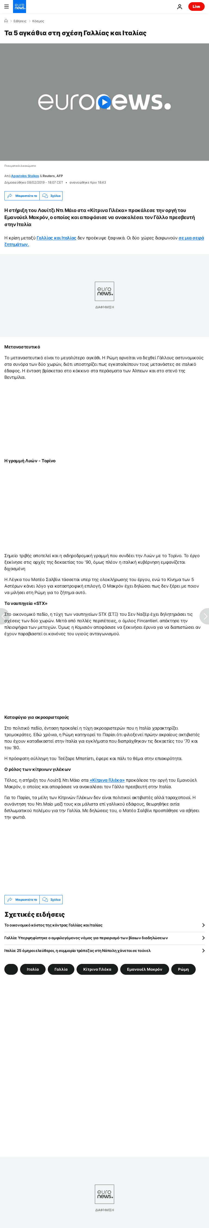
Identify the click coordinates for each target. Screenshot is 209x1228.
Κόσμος (38, 21)
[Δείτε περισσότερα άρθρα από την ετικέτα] (11, 969)
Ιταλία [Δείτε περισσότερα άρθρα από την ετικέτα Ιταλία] (33, 969)
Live (196, 6)
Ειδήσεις (20, 21)
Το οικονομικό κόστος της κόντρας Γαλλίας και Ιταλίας (53, 925)
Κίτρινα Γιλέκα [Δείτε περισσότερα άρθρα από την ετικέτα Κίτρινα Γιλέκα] (97, 969)
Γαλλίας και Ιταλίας (56, 238)
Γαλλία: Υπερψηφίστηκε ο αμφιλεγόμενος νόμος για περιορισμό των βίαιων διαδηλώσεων (86, 937)
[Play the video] (104, 102)
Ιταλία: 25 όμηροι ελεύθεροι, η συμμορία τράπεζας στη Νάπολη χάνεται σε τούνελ (77, 950)
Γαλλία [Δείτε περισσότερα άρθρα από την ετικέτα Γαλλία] (61, 969)
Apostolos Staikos (25, 176)
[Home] (6, 21)
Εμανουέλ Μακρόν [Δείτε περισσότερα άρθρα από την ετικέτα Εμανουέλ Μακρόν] (144, 969)
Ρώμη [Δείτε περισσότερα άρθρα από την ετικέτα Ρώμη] (183, 969)
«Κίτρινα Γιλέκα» (107, 780)
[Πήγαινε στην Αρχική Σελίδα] (19, 6)
